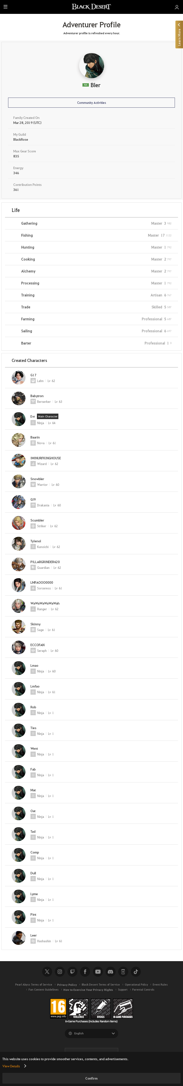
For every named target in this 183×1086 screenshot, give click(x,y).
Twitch (72, 972)
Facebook (85, 972)
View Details (11, 1066)
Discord (111, 972)
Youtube (98, 972)
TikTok (136, 972)
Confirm (91, 1078)
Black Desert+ (123, 972)
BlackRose (20, 139)
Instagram (60, 972)
